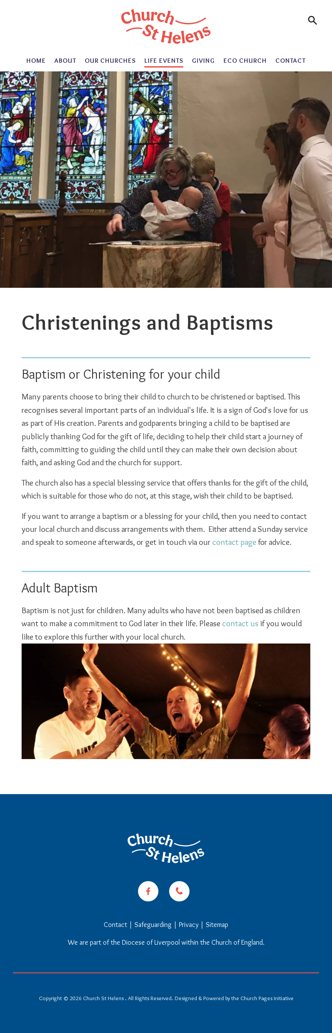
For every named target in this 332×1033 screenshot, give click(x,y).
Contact (290, 60)
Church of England (237, 942)
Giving (203, 60)
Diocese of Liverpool (151, 942)
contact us (240, 623)
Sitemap (217, 924)
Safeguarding (153, 924)
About (65, 60)
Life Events (163, 60)
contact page (234, 542)
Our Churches (110, 60)
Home (36, 60)
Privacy (188, 924)
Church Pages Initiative (267, 997)
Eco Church (245, 60)
